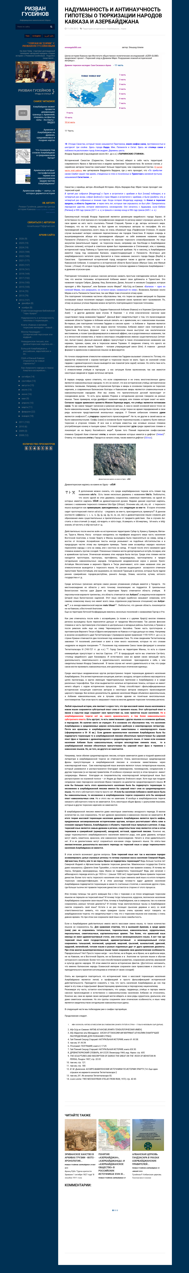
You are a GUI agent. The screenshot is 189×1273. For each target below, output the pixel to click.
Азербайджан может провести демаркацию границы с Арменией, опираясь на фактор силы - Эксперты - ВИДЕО (44, 114)
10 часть (69, 117)
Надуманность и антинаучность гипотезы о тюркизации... (37, 319)
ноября (26, 307)
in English (37, 36)
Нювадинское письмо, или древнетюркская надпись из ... (38, 342)
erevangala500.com (74, 47)
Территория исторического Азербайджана (104, 28)
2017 (21, 278)
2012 (21, 300)
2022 (21, 256)
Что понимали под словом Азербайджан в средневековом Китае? (43, 154)
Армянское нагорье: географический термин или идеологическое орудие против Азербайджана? (44, 177)
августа (26, 385)
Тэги (27, 36)
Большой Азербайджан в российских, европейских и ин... (36, 351)
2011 (21, 422)
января (26, 416)
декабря (26, 303)
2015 (21, 287)
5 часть (123, 93)
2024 (21, 247)
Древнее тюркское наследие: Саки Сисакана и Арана (91, 65)
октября (26, 376)
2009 (21, 431)
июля (25, 389)
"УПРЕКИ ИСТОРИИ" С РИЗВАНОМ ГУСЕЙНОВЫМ (39, 44)
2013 (21, 295)
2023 (21, 251)
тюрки (129, 28)
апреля (26, 402)
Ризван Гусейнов (41, 209)
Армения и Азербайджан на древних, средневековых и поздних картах (46, 135)
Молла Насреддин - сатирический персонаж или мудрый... (37, 334)
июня (25, 394)
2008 (21, 435)
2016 (21, 282)
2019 (21, 269)
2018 (21, 273)
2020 (21, 265)
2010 (21, 426)
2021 (21, 260)
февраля (26, 411)
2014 (21, 291)
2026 (21, 238)
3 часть (123, 84)
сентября (27, 381)
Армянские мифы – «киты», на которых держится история (39, 192)
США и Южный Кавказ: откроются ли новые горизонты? (33, 361)
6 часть (123, 98)
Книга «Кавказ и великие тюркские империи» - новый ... (37, 326)
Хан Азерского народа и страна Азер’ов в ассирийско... (37, 369)
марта (25, 407)
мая (24, 398)
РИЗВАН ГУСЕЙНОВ (35, 11)
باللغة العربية (49, 36)
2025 (21, 243)
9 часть (70, 112)
